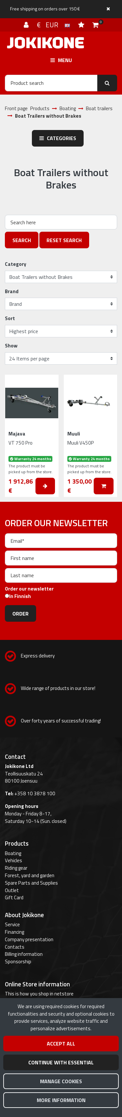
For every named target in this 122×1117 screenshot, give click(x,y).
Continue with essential (61, 1062)
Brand (12, 291)
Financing (14, 932)
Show (11, 345)
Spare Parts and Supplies (31, 883)
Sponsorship (18, 961)
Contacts (14, 947)
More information (61, 1100)
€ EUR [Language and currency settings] (54, 24)
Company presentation (29, 939)
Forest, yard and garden (29, 875)
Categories (57, 138)
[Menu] (61, 60)
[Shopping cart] (95, 24)
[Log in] (27, 24)
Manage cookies (61, 1081)
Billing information (24, 954)
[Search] (51, 83)
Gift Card (14, 897)
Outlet (12, 890)
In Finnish (20, 596)
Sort (10, 318)
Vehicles (13, 860)
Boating (13, 853)
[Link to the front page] (45, 43)
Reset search (64, 240)
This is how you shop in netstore (39, 993)
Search (21, 240)
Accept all (61, 1043)
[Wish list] (82, 24)
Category (15, 264)
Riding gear (16, 868)
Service (12, 924)
